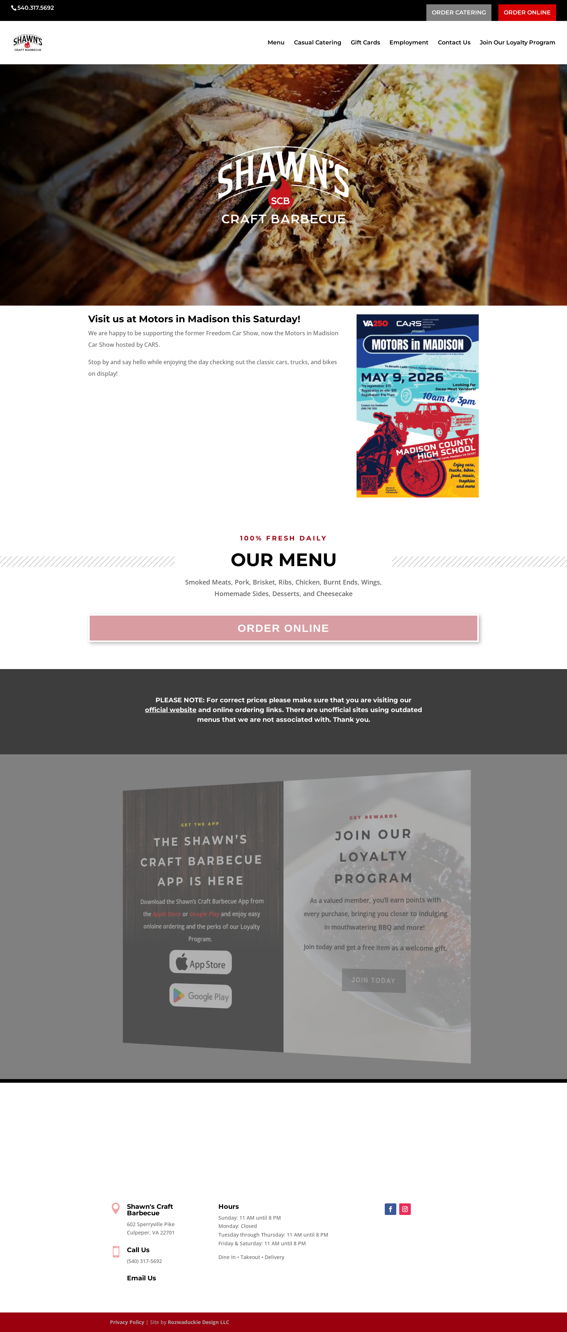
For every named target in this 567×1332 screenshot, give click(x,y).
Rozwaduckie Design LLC (198, 1322)
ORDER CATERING (459, 12)
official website (170, 710)
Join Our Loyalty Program (517, 43)
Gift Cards (365, 43)
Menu (276, 43)
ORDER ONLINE (527, 12)
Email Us (141, 1278)
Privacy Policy (127, 1322)
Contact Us (454, 43)
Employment (409, 43)
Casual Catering (317, 43)
